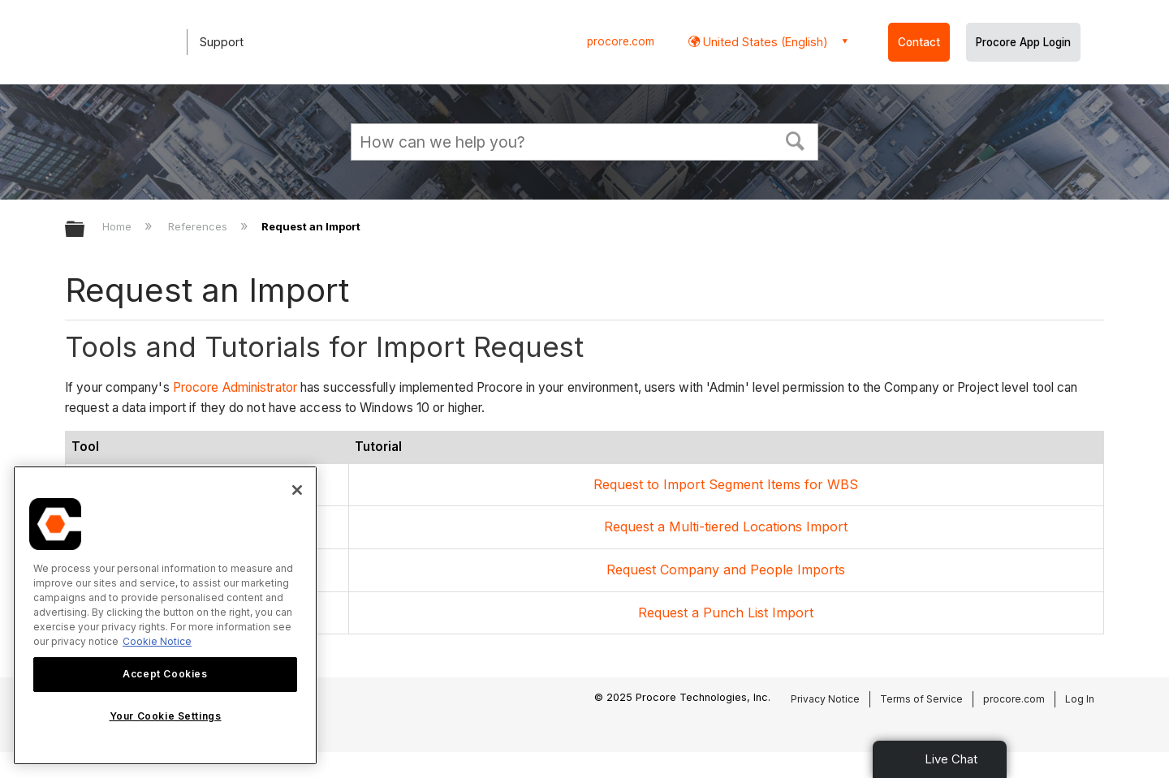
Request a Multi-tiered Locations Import (726, 526)
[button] (795, 139)
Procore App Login (1023, 42)
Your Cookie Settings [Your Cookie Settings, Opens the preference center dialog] (166, 716)
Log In (1079, 699)
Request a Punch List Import (725, 612)
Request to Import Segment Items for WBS (725, 484)
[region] (165, 615)
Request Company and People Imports (725, 569)
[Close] (297, 490)
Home (118, 226)
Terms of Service (921, 699)
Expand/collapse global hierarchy (85, 230)
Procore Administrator (235, 387)
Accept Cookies (165, 674)
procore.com (620, 41)
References (199, 226)
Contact (919, 42)
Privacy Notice (825, 699)
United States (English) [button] (764, 42)
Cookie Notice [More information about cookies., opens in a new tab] (157, 641)
